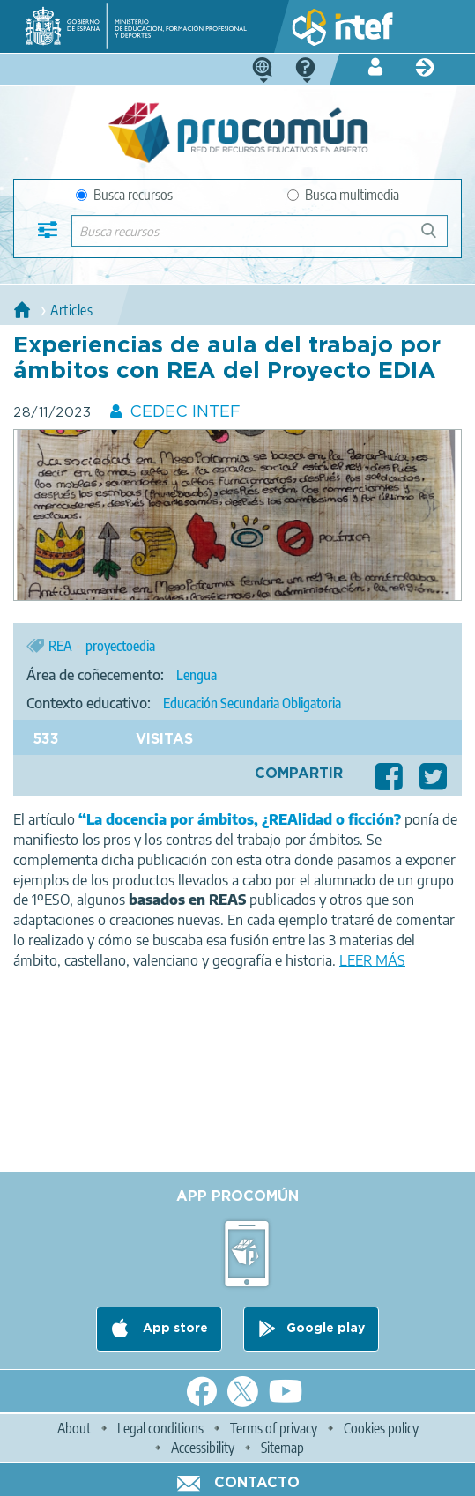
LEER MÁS (372, 960)
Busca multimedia (343, 195)
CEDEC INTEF (185, 412)
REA (60, 646)
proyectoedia (120, 646)
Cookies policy (381, 1428)
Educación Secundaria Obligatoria (252, 703)
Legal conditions (160, 1428)
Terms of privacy (273, 1428)
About (74, 1428)
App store (173, 1328)
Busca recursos (124, 195)
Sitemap (282, 1447)
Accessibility (202, 1447)
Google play (325, 1328)
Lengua (196, 675)
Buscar (436, 237)
